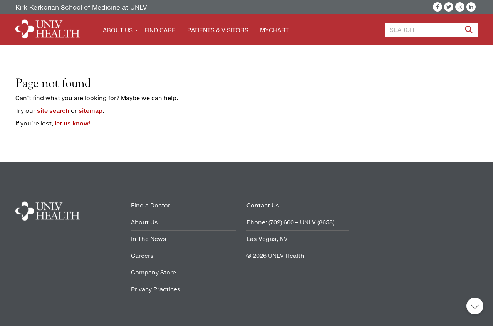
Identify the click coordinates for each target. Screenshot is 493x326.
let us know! (72, 123)
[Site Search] (469, 31)
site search (53, 110)
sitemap (90, 110)
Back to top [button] (474, 306)
